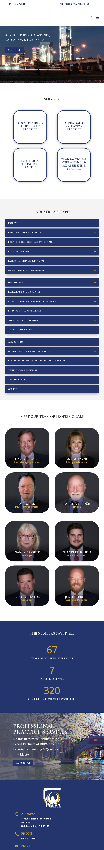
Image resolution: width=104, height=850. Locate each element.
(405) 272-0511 (19, 4)
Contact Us (23, 762)
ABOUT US (14, 50)
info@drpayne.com (73, 4)
